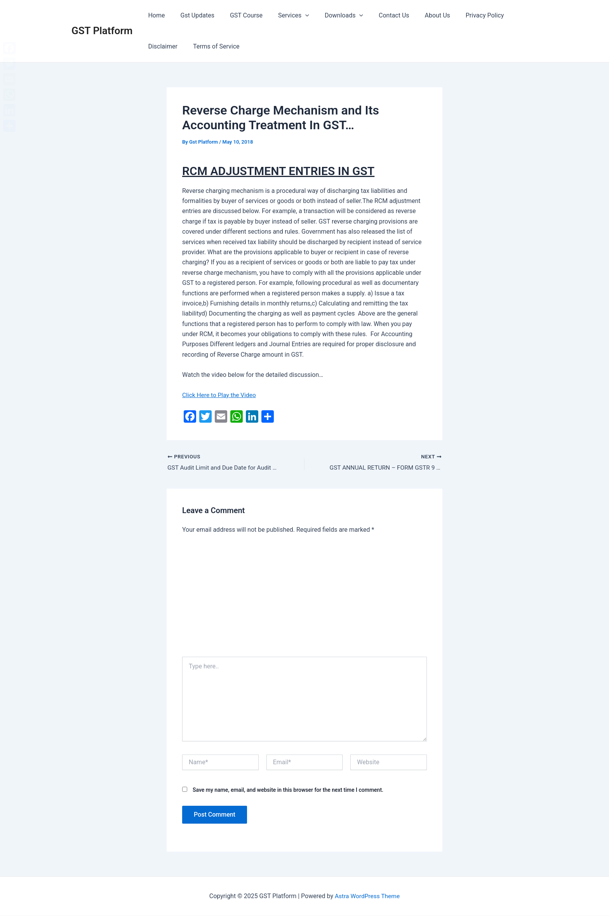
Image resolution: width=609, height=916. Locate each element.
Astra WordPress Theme (367, 896)
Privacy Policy (461, 15)
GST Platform (101, 30)
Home (154, 15)
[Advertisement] (304, 599)
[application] (294, 15)
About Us (417, 15)
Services (282, 15)
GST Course (238, 15)
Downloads (330, 15)
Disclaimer (507, 15)
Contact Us (377, 15)
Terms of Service (169, 46)
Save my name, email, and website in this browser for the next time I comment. (288, 790)
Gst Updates (193, 15)
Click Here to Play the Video (220, 395)
